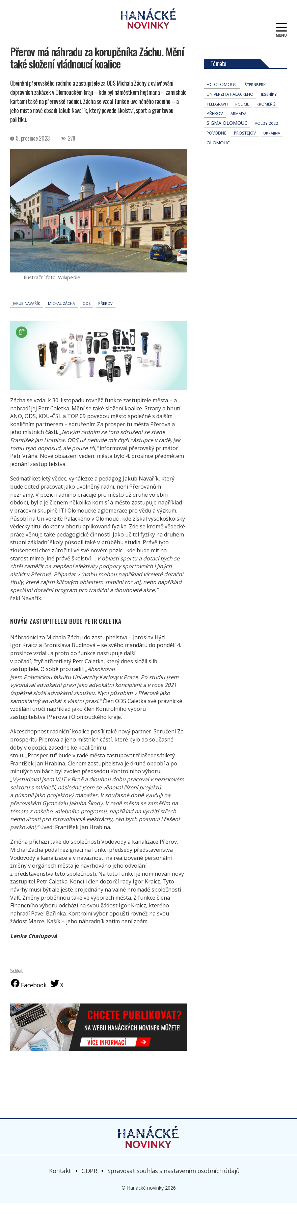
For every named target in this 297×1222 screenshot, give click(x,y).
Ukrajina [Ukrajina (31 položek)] (271, 151)
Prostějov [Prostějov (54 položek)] (245, 151)
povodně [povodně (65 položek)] (216, 151)
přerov (105, 321)
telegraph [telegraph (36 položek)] (217, 122)
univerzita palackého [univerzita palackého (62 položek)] (230, 113)
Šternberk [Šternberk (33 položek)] (255, 103)
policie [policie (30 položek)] (242, 122)
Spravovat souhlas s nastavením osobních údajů (173, 1190)
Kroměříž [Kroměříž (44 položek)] (266, 122)
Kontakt (60, 1190)
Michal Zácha (61, 321)
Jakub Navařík (26, 321)
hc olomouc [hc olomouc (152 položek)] (222, 103)
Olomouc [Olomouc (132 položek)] (218, 161)
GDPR (89, 1190)
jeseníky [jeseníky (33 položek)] (269, 112)
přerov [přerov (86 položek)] (215, 132)
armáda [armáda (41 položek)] (238, 132)
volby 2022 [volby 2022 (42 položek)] (266, 141)
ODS (86, 321)
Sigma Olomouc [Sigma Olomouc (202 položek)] (227, 141)
